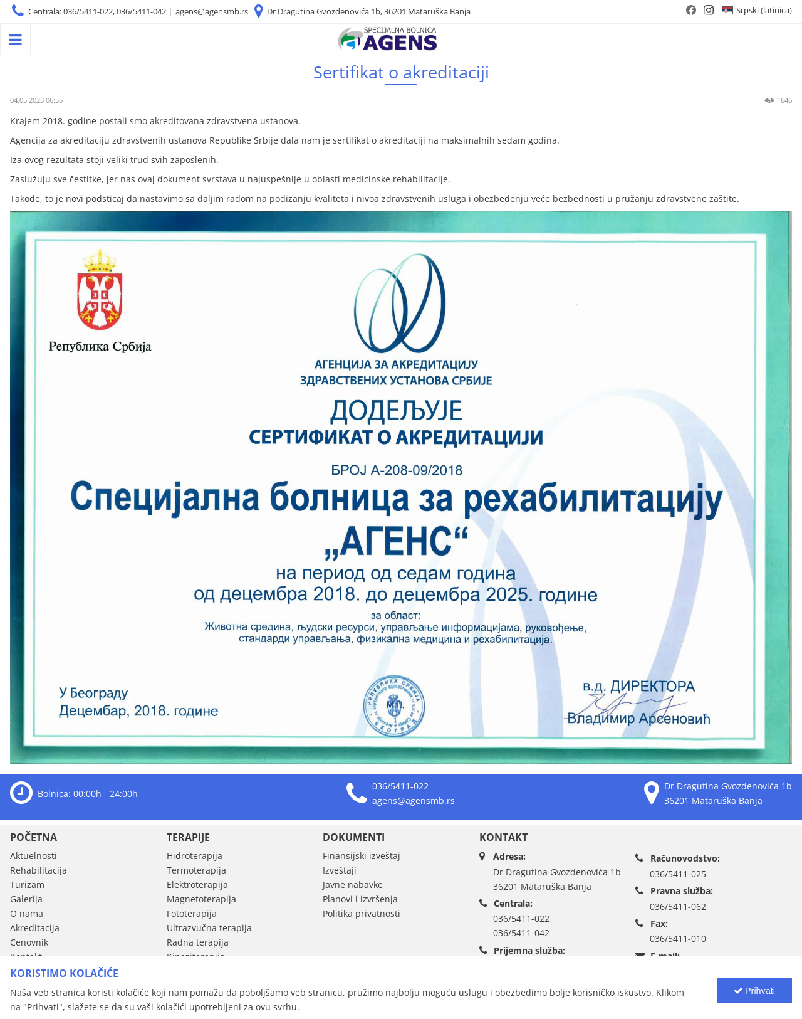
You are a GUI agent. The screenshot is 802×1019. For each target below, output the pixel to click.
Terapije (188, 837)
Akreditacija (35, 928)
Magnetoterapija (201, 899)
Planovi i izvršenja (360, 899)
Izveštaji (340, 870)
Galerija (26, 899)
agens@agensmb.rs (211, 11)
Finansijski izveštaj (361, 856)
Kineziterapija (196, 957)
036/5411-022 (400, 786)
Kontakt (26, 957)
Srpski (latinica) (764, 10)
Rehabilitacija (38, 870)
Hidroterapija (194, 856)
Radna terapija (198, 942)
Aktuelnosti (33, 856)
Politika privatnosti (361, 913)
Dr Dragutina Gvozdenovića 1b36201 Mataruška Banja (557, 879)
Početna (33, 837)
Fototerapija (192, 913)
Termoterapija (196, 870)
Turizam (27, 884)
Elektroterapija (197, 884)
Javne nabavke (353, 884)
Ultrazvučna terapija (209, 928)
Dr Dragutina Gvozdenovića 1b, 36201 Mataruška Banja (369, 11)
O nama (26, 913)
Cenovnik (29, 942)
